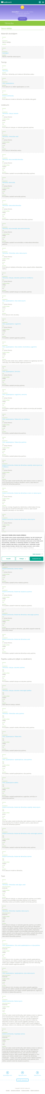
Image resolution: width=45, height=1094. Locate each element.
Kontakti (8, 1090)
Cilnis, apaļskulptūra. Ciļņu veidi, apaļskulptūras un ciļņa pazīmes (21, 945)
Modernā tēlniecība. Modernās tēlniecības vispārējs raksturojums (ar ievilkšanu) (22, 466)
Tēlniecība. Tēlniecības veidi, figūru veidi (13, 885)
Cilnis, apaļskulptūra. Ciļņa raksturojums (14, 301)
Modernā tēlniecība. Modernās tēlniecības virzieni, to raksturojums (21, 493)
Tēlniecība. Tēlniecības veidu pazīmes (13, 713)
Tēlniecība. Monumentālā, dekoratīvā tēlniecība (16, 228)
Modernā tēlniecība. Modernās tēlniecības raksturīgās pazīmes (20, 614)
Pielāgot (23, 558)
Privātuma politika (25, 1090)
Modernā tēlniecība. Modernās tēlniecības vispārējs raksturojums (21, 807)
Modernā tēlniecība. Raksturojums (12, 1001)
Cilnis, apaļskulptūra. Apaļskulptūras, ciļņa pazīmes (17, 759)
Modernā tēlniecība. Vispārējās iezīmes (13, 1034)
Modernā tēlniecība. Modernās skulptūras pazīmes (17, 591)
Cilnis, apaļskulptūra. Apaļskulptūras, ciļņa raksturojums (18, 973)
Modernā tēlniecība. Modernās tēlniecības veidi (16, 639)
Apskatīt (22, 19)
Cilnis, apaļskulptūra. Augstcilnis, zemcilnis (14, 394)
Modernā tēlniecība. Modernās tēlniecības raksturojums (18, 519)
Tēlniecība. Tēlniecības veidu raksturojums (14, 253)
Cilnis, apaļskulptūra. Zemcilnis (11, 371)
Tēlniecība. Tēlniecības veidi (10, 136)
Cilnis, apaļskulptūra (8, 83)
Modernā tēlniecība (8, 96)
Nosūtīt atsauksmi (22, 1080)
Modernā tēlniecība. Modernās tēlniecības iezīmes (17, 856)
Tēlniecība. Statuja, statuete (10, 113)
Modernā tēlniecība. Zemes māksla (12, 568)
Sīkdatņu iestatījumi (34, 1090)
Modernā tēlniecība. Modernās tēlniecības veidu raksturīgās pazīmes (22, 833)
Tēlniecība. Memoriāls (8, 182)
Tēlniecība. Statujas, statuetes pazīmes (13, 667)
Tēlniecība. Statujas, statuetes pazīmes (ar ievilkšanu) (17, 278)
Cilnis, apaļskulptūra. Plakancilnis (11, 736)
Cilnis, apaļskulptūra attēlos (10, 782)
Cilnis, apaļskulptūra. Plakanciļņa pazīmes (14, 442)
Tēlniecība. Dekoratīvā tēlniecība (11, 205)
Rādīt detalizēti (36, 554)
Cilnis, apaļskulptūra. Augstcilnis (11, 324)
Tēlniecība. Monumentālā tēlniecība (12, 159)
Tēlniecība (5, 71)
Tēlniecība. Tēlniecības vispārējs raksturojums (15, 911)
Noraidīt (8, 558)
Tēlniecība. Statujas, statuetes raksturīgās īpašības (16, 690)
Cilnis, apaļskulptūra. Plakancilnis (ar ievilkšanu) (16, 419)
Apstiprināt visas (36, 558)
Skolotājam (5, 53)
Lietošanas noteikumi (15, 1090)
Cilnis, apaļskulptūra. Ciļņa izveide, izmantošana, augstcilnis (19, 347)
